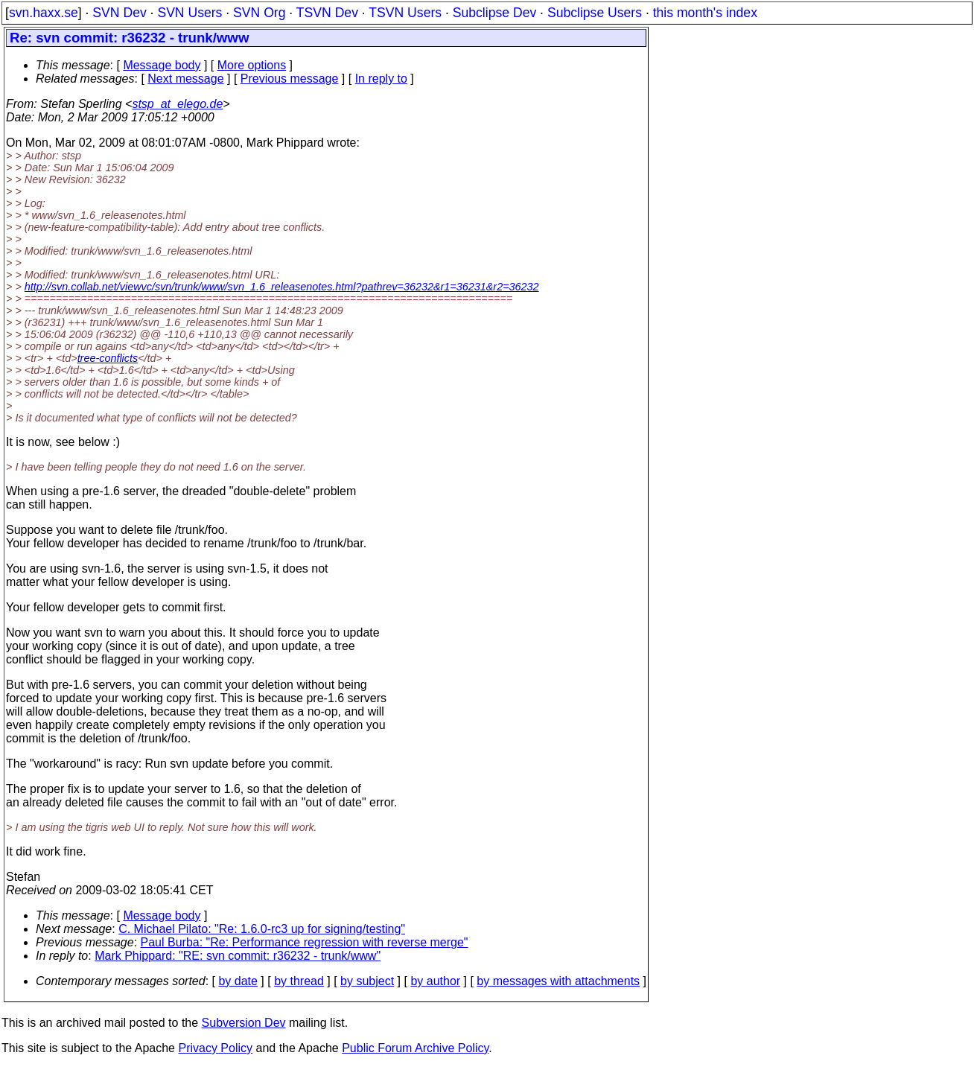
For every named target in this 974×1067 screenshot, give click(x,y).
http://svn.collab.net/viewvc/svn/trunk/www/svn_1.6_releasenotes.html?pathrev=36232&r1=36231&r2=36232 (282, 287)
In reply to (381, 78)
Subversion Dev (244, 1022)
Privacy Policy (215, 1048)
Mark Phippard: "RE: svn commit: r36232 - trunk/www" (238, 955)
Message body (161, 65)
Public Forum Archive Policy (415, 1048)
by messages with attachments (558, 981)
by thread (299, 981)
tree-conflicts (108, 358)
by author (435, 981)
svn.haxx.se (43, 12)
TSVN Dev (327, 12)
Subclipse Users (594, 12)
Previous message (290, 78)
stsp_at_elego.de (177, 104)
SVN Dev (119, 12)
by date (237, 981)
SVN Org (259, 12)
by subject (367, 981)
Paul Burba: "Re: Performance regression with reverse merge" (304, 942)
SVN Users (189, 12)
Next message (185, 78)
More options (252, 65)
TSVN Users (405, 12)
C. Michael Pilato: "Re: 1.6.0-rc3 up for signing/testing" (261, 929)
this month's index (705, 12)
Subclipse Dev (494, 12)
